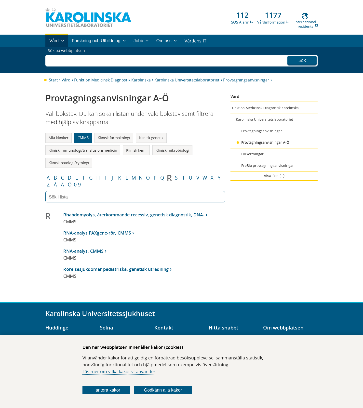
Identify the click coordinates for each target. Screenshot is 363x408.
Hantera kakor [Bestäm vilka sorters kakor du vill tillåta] (106, 390)
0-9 (77, 185)
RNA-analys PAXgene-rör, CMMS (97, 233)
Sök (302, 59)
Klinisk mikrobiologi (172, 150)
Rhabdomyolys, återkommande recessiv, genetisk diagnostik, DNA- (133, 215)
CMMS (83, 137)
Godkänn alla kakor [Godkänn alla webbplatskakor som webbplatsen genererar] (163, 390)
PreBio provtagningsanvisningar (267, 165)
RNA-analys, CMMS (83, 251)
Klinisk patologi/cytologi (69, 162)
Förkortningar (252, 154)
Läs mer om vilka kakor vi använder (118, 371)
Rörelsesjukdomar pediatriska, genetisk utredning (116, 269)
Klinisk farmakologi (114, 137)
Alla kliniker (58, 137)
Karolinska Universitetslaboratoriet (186, 80)
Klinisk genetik (151, 137)
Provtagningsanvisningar (246, 80)
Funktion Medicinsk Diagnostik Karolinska (112, 80)
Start (53, 80)
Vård (66, 80)
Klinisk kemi (136, 150)
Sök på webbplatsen (68, 60)
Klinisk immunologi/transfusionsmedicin (83, 150)
